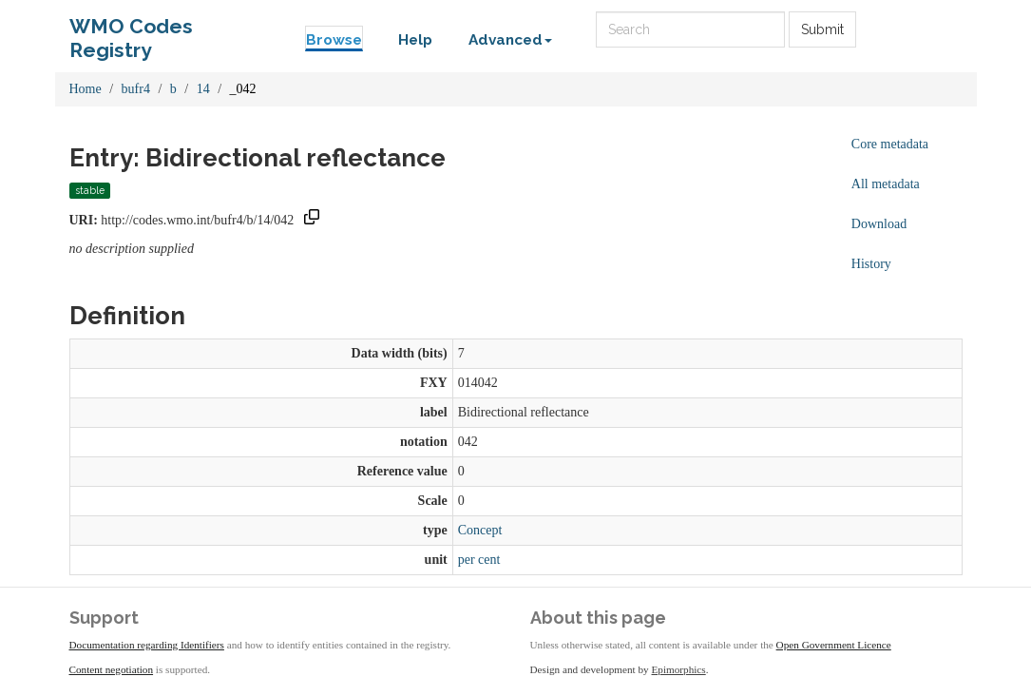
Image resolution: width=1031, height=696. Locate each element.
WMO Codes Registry (131, 31)
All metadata (885, 184)
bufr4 (136, 89)
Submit (822, 29)
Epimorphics (679, 669)
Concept (480, 530)
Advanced (510, 39)
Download (879, 224)
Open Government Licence (833, 644)
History (871, 264)
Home (85, 89)
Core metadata (889, 144)
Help (415, 39)
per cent (479, 559)
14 (203, 89)
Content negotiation (111, 669)
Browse (334, 39)
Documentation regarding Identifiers (146, 644)
